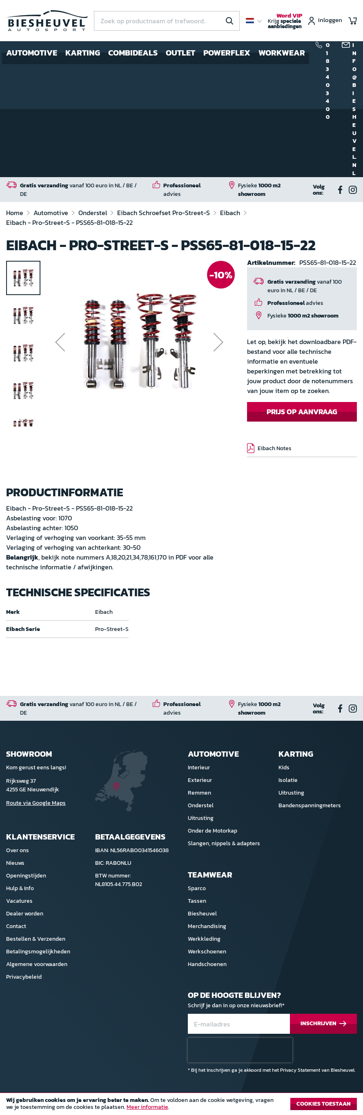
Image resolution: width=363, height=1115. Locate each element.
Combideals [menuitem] (133, 53)
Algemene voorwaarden (36, 964)
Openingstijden (26, 875)
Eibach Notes (275, 448)
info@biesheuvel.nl (354, 109)
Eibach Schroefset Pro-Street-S (164, 213)
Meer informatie (147, 1107)
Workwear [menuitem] (281, 53)
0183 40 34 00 (328, 81)
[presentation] (240, 1050)
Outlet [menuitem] (180, 53)
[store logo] (47, 20)
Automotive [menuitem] (31, 53)
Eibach (231, 213)
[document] (181, 1106)
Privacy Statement (300, 1070)
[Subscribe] (323, 1024)
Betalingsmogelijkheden (38, 951)
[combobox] (167, 21)
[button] (60, 342)
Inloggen (330, 20)
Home (15, 213)
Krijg (285, 21)
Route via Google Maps (36, 803)
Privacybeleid (24, 977)
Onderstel (93, 213)
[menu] (155, 52)
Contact (16, 926)
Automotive (51, 213)
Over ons (17, 850)
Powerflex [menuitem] (226, 53)
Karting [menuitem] (82, 53)
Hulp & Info (20, 888)
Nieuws (15, 863)
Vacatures (19, 901)
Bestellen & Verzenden (35, 939)
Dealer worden (24, 913)
